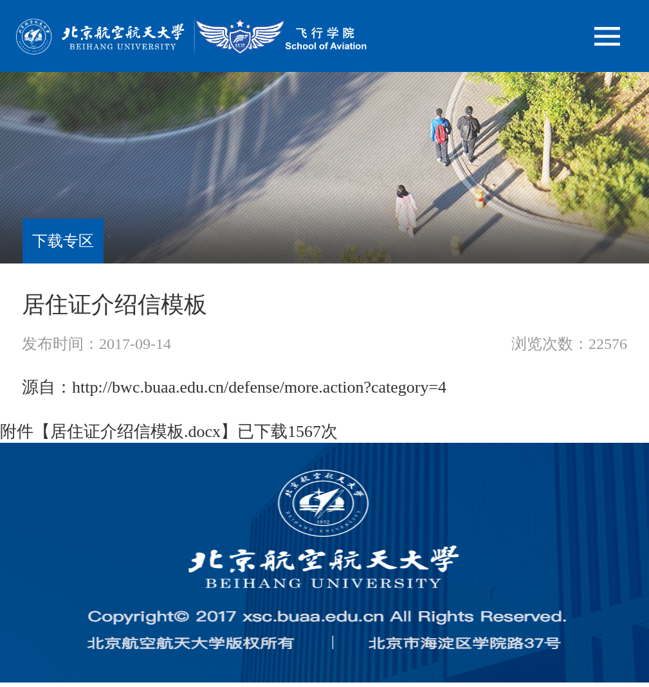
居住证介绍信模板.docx (135, 431)
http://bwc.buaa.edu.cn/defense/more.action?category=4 (259, 387)
